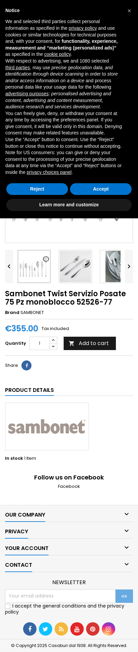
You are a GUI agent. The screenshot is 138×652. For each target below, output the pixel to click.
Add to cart (89, 343)
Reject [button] (37, 189)
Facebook (69, 486)
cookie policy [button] (57, 54)
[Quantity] (39, 343)
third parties (17, 67)
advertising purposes (27, 93)
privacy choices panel (49, 172)
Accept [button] (101, 189)
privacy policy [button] (83, 28)
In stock (14, 458)
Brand (12, 313)
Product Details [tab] (29, 390)
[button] (129, 10)
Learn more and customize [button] (68, 204)
